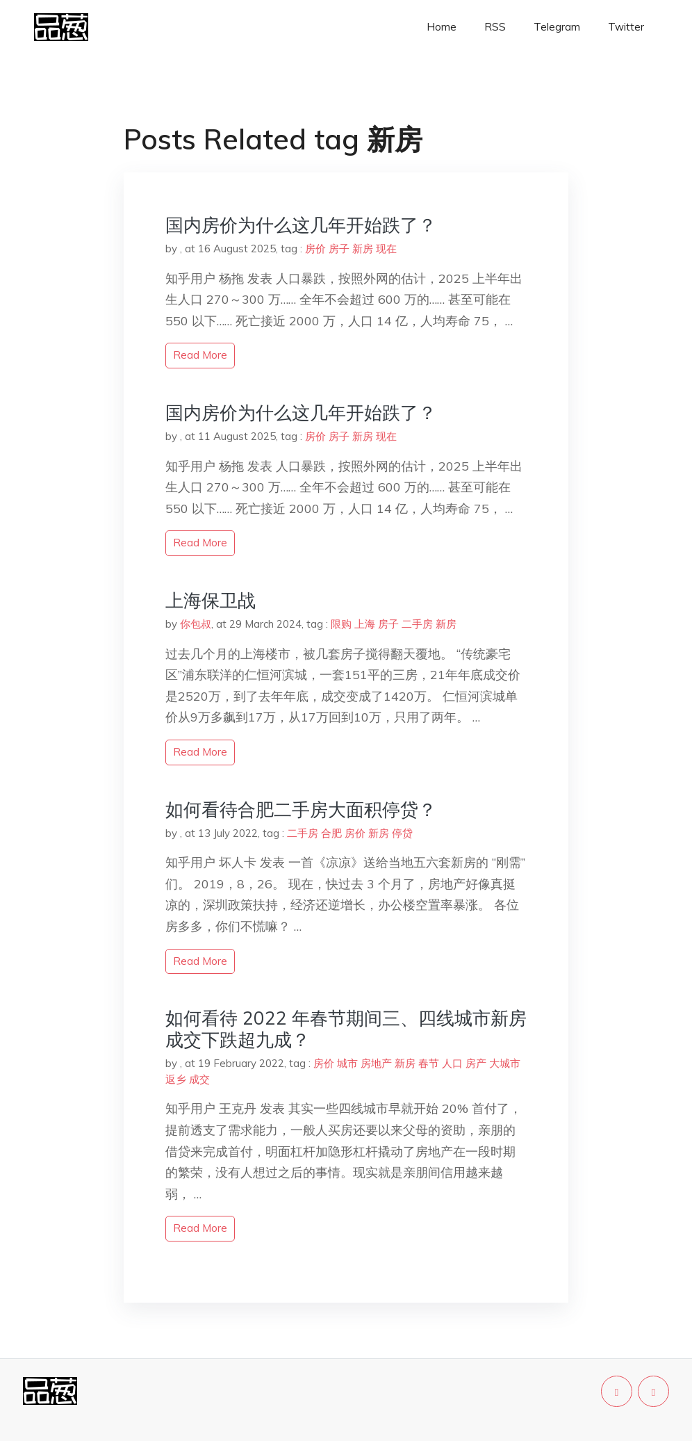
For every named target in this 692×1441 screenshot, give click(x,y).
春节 (428, 1063)
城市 (347, 1063)
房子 (339, 248)
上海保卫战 (210, 600)
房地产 (376, 1063)
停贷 (402, 833)
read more (200, 354)
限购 (341, 623)
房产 (476, 1063)
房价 (315, 248)
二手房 (417, 623)
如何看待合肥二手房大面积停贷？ (300, 809)
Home (441, 26)
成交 (199, 1079)
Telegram (557, 26)
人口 (452, 1063)
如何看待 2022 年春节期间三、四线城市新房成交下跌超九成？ (346, 1029)
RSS (495, 26)
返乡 (175, 1079)
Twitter (626, 26)
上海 (364, 623)
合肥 (331, 833)
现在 (386, 248)
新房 (362, 248)
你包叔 (195, 623)
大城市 (504, 1063)
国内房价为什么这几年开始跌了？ (300, 224)
